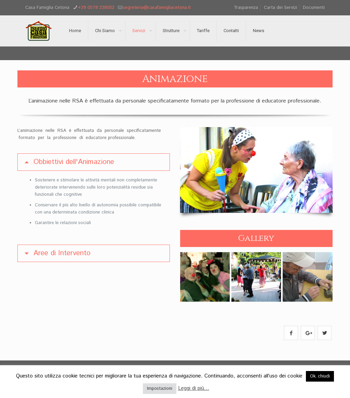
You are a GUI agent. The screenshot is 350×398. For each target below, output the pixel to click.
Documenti (314, 7)
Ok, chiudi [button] (320, 376)
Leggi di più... (193, 388)
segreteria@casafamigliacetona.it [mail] (157, 7)
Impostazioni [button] (159, 388)
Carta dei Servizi (280, 7)
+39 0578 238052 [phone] (96, 7)
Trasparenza (246, 7)
